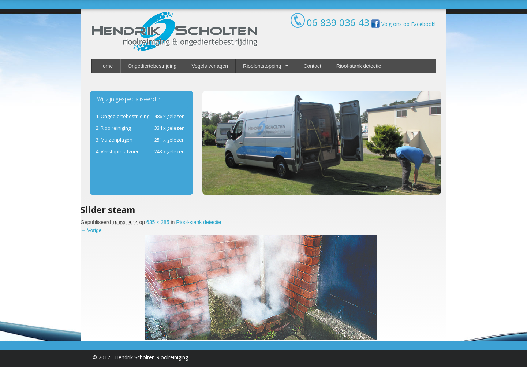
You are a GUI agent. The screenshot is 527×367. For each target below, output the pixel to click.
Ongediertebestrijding (152, 66)
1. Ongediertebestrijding (122, 116)
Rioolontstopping (262, 66)
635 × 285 (157, 222)
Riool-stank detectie (358, 66)
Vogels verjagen (209, 66)
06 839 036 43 (338, 22)
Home (106, 66)
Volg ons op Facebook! (402, 24)
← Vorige (91, 230)
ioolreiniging (113, 128)
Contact (312, 66)
